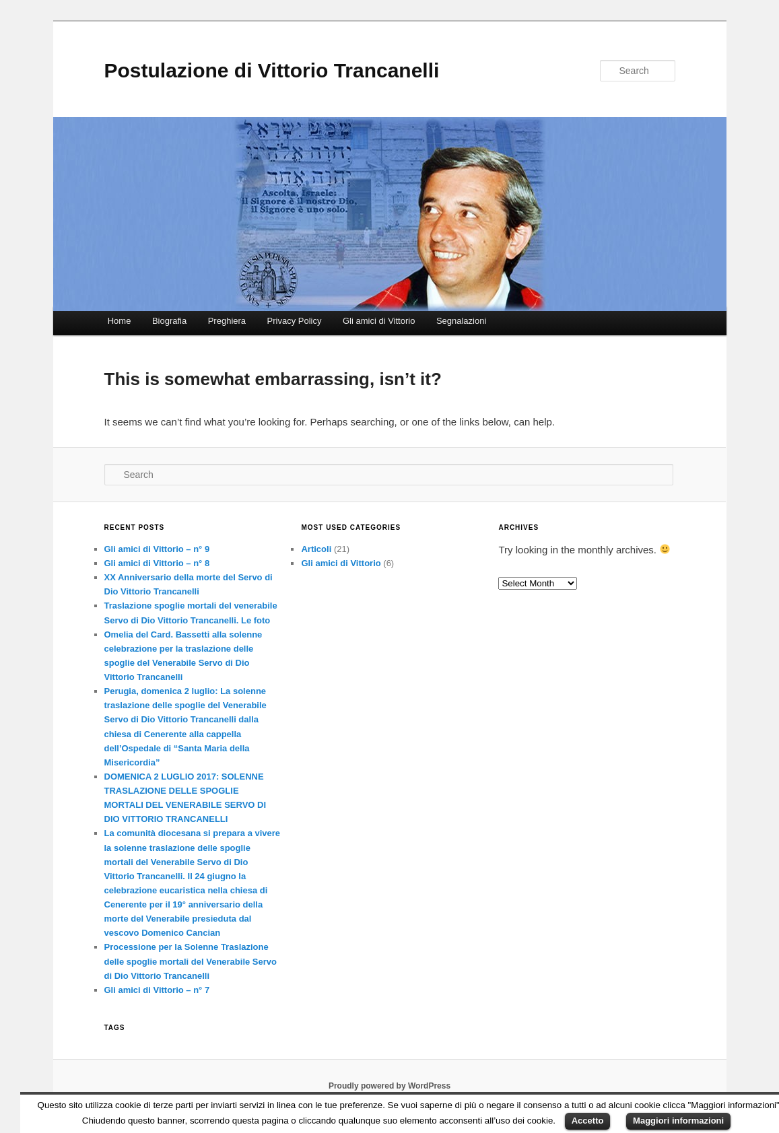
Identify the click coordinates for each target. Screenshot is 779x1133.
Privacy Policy (294, 321)
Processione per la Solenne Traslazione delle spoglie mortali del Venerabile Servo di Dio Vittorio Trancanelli (190, 961)
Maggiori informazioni (678, 1120)
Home (119, 321)
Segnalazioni (461, 321)
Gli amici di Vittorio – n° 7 (157, 990)
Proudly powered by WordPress (389, 1086)
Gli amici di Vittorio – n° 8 (157, 563)
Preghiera (227, 321)
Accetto (588, 1120)
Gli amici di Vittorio (379, 321)
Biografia (169, 321)
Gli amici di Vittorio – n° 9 (157, 549)
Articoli (316, 549)
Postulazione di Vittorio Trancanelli (272, 70)
